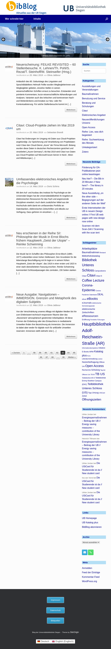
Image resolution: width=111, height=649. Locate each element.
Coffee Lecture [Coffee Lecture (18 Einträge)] (93, 280)
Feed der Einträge (91, 572)
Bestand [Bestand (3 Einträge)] (103, 252)
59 (40, 353)
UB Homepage (89, 518)
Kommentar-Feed (90, 577)
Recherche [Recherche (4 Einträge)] (86, 370)
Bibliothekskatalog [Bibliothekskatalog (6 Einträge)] (91, 256)
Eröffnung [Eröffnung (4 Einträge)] (86, 320)
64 (68, 353)
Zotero (85, 152)
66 (41, 357)
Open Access (88, 127)
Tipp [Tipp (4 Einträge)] (90, 393)
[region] (55, 40)
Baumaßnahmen (90, 94)
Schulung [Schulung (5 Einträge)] (95, 370)
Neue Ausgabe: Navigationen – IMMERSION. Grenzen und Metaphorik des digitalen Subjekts (46, 298)
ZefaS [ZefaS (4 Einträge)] (84, 396)
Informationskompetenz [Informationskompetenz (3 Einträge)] (90, 348)
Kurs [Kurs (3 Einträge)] (88, 356)
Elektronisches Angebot (94, 115)
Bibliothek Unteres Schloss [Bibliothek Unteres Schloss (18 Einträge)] (89, 265)
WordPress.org (89, 581)
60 (46, 353)
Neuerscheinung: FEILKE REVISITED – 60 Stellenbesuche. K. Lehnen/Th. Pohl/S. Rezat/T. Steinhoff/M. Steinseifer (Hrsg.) (46, 68)
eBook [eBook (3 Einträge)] (84, 299)
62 (57, 353)
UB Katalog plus (90, 522)
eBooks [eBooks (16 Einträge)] (92, 298)
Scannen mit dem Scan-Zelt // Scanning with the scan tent (92, 229)
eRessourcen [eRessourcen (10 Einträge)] (90, 315)
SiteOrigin (74, 632)
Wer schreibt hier (14, 19)
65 (74, 353)
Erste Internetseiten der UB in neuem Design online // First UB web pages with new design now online (93, 215)
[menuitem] (43, 641)
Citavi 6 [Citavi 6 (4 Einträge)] (99, 276)
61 (51, 353)
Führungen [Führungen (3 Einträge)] (101, 320)
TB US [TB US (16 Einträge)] (100, 374)
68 (52, 357)
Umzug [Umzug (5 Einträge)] (95, 392)
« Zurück (16, 353)
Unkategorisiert (89, 147)
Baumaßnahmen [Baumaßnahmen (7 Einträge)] (90, 252)
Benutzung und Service (93, 98)
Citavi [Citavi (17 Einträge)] (91, 275)
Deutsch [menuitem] (45, 641)
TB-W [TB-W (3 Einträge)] (93, 374)
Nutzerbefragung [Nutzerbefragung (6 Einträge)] (90, 362)
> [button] (107, 39)
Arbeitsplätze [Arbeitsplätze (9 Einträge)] (89, 248)
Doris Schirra (53, 186)
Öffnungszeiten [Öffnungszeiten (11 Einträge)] (91, 399)
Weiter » (72, 357)
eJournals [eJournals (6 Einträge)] (87, 302)
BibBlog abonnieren (92, 527)
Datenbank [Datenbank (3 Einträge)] (93, 295)
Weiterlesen (70, 110)
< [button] (3, 39)
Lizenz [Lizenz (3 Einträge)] (100, 359)
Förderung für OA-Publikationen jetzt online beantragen (91, 170)
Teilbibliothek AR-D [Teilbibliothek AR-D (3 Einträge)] (88, 378)
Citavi (85, 110)
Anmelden (87, 568)
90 (63, 357)
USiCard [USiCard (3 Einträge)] (102, 393)
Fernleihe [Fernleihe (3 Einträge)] (93, 320)
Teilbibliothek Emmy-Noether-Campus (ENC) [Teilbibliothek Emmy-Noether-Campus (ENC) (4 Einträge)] (94, 381)
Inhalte (37, 19)
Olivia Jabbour (53, 75)
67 (47, 357)
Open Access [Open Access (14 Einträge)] (94, 366)
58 (34, 353)
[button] (106, 19)
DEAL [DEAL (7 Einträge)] (100, 294)
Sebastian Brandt (55, 132)
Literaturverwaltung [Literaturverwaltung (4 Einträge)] (89, 359)
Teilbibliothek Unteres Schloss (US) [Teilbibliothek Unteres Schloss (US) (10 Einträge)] (92, 388)
